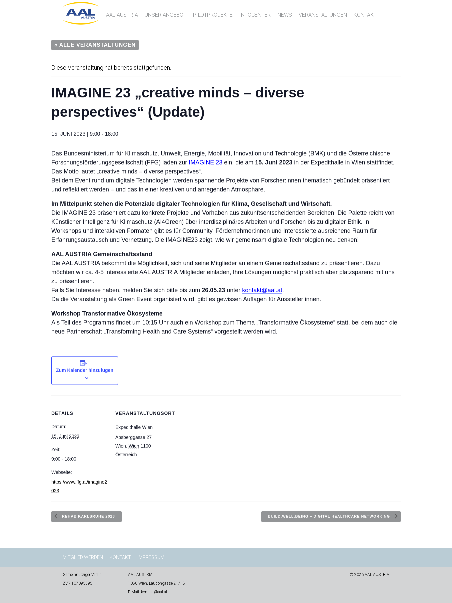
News (284, 15)
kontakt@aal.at (262, 290)
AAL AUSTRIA (122, 15)
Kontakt (365, 15)
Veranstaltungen (323, 15)
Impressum (151, 557)
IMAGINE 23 (205, 162)
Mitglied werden (83, 557)
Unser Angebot (165, 15)
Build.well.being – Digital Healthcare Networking (329, 516)
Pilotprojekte (213, 15)
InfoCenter (255, 15)
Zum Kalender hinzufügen (84, 370)
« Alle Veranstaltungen (95, 45)
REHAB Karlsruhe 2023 (88, 516)
